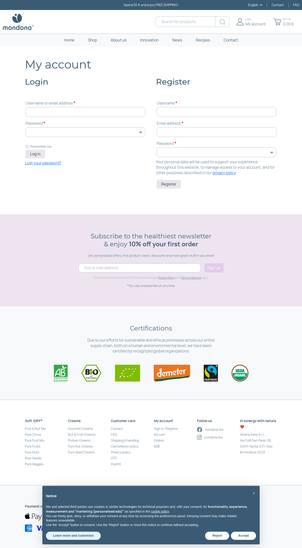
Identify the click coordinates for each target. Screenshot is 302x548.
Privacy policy (120, 452)
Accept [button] (243, 535)
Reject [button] (217, 535)
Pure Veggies (34, 464)
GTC (114, 458)
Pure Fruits (32, 446)
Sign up (213, 267)
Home (69, 40)
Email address (170, 123)
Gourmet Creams (80, 428)
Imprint (116, 464)
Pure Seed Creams (81, 452)
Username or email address (50, 103)
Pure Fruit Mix (34, 440)
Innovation (149, 40)
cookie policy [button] (160, 511)
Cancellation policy (124, 446)
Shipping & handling (125, 440)
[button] (253, 493)
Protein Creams (79, 440)
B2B (157, 446)
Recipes (203, 40)
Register (168, 184)
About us (119, 40)
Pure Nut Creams (80, 446)
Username (167, 103)
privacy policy (224, 172)
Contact (278, 5)
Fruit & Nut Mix (35, 428)
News (177, 40)
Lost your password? (43, 163)
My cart (159, 434)
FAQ (296, 5)
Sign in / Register (166, 428)
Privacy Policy (166, 278)
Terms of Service (191, 278)
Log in (35, 154)
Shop (92, 40)
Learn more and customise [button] (73, 535)
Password (35, 123)
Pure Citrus (33, 434)
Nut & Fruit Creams (81, 434)
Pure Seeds (33, 458)
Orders (159, 440)
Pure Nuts (32, 452)
